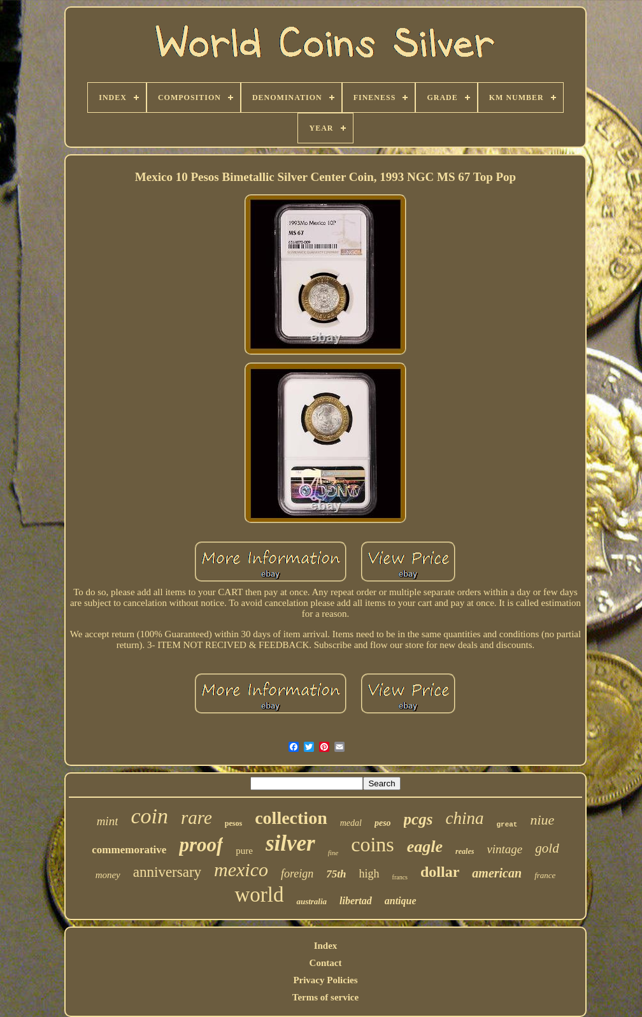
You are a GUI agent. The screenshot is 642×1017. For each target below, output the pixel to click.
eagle (425, 846)
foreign (297, 873)
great (506, 824)
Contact (326, 963)
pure (244, 851)
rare (196, 817)
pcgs (418, 819)
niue (542, 820)
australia (311, 901)
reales (464, 851)
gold (547, 848)
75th (336, 874)
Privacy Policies (325, 980)
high (369, 873)
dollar (439, 871)
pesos (233, 823)
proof (201, 844)
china (464, 818)
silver (290, 843)
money (108, 875)
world (258, 894)
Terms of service (325, 997)
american (497, 873)
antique (401, 900)
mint (107, 821)
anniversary (167, 872)
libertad (355, 900)
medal (351, 823)
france (544, 875)
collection (291, 818)
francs (400, 877)
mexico (241, 869)
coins (372, 844)
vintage (504, 849)
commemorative (129, 850)
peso (382, 823)
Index (326, 946)
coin (149, 816)
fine (333, 852)
